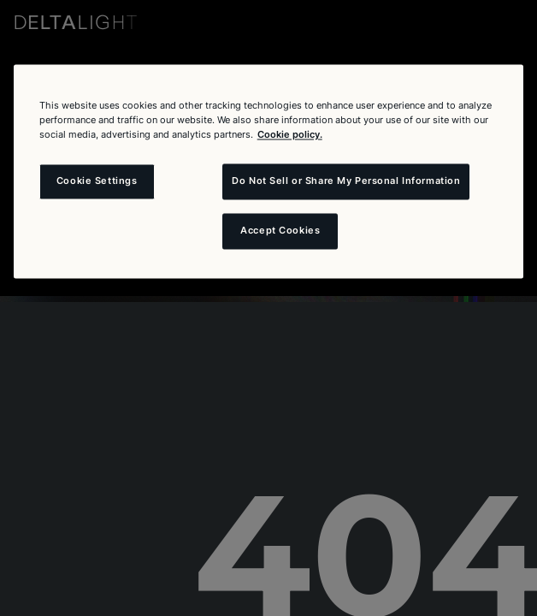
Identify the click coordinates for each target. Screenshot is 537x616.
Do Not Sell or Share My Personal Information (346, 181)
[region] (269, 171)
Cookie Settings (97, 181)
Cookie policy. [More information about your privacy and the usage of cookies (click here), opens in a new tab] (289, 135)
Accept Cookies (280, 231)
